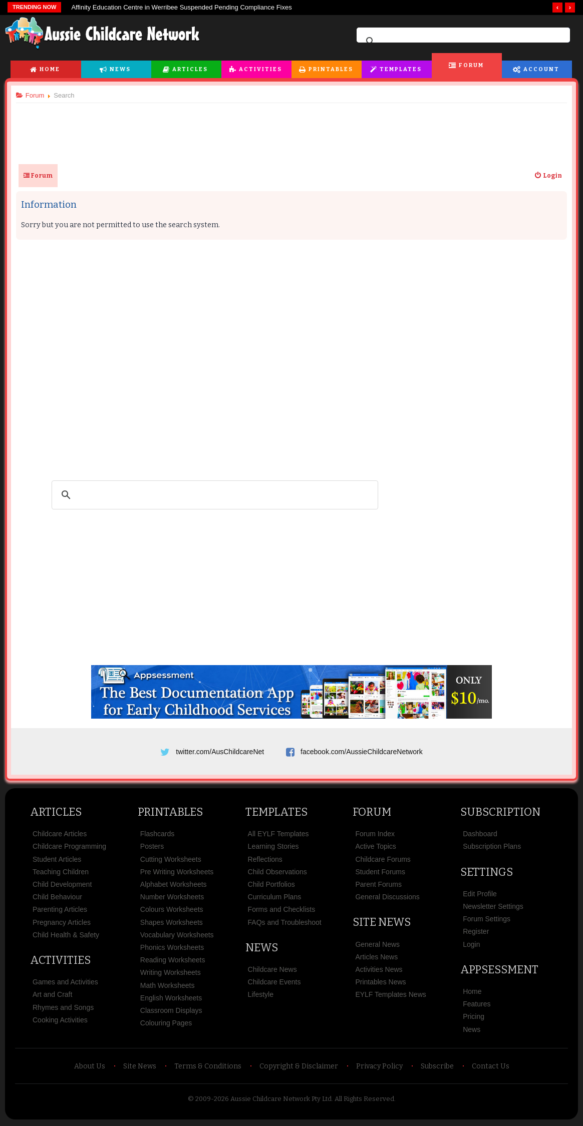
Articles (190, 69)
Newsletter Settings (493, 908)
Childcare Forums (382, 861)
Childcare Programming (69, 848)
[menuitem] (546, 175)
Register (476, 933)
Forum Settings (486, 920)
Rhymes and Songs (63, 1009)
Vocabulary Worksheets (177, 936)
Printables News (380, 983)
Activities (260, 69)
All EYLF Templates (278, 836)
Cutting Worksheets (170, 861)
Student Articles (57, 861)
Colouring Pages (166, 1024)
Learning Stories (273, 848)
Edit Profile (480, 895)
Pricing (473, 1018)
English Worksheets (171, 999)
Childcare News (272, 971)
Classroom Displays (171, 1012)
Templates (401, 69)
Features (476, 1005)
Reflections (265, 861)
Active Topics (375, 848)
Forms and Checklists (282, 911)
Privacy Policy (379, 1067)
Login (471, 946)
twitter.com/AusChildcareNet (220, 752)
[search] (462, 41)
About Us (89, 1067)
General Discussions (387, 898)
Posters (152, 848)
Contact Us (490, 1067)
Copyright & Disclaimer (298, 1067)
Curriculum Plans (275, 898)
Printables (331, 69)
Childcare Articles (60, 836)
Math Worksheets (167, 987)
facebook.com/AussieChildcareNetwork (362, 752)
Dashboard (480, 836)
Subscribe (437, 1067)
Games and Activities (65, 983)
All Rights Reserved (364, 1100)
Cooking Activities (60, 1021)
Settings (486, 873)
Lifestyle (260, 996)
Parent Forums (378, 886)
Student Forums (380, 873)
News (120, 69)
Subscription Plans (492, 848)
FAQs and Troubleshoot (285, 924)
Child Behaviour (57, 898)
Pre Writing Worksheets (177, 873)
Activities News (378, 971)
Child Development (62, 886)
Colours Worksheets (171, 911)
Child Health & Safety (66, 936)
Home (50, 69)
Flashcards (157, 836)
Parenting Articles (60, 911)
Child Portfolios (271, 886)
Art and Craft (52, 996)
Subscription (500, 813)
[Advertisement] (291, 129)
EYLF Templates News (390, 996)
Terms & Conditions (207, 1067)
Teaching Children (61, 873)
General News (377, 946)
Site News (382, 924)
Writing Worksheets (170, 974)
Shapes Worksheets (171, 924)
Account (541, 69)
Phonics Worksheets (172, 949)
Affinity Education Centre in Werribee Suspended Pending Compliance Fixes (181, 7)
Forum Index (375, 836)
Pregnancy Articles (62, 924)
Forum (471, 65)
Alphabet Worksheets (173, 886)
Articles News (376, 958)
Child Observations (277, 873)
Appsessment (499, 971)
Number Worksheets (172, 898)
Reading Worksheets (172, 961)
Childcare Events (274, 983)
